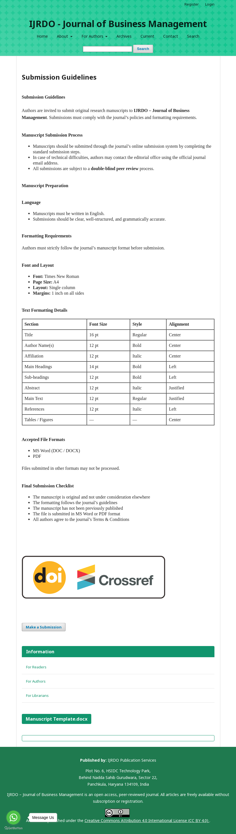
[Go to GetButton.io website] (13, 828)
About (63, 36)
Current (147, 36)
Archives (124, 36)
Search (193, 36)
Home (42, 36)
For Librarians (37, 695)
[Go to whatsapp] (13, 818)
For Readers (36, 666)
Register (191, 4)
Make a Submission (44, 627)
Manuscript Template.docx (56, 719)
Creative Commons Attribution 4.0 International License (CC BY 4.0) (147, 820)
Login (209, 4)
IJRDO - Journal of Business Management (118, 24)
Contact (170, 36)
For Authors (92, 36)
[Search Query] (107, 49)
